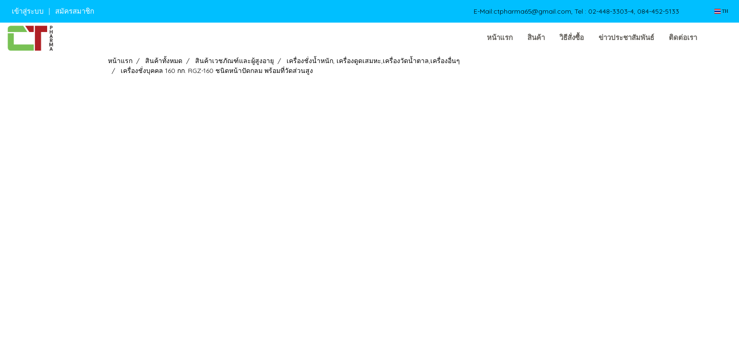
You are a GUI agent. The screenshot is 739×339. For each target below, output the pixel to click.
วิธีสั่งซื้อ (571, 37)
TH (721, 11)
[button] (718, 38)
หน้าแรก (500, 37)
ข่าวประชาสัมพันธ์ (626, 37)
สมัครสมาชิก (74, 11)
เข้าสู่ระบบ (28, 11)
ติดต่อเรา (683, 37)
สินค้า (536, 37)
